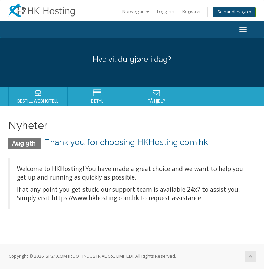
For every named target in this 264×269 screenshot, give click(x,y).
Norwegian (135, 11)
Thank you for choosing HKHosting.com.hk (126, 142)
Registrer (191, 11)
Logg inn (165, 11)
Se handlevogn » (234, 12)
